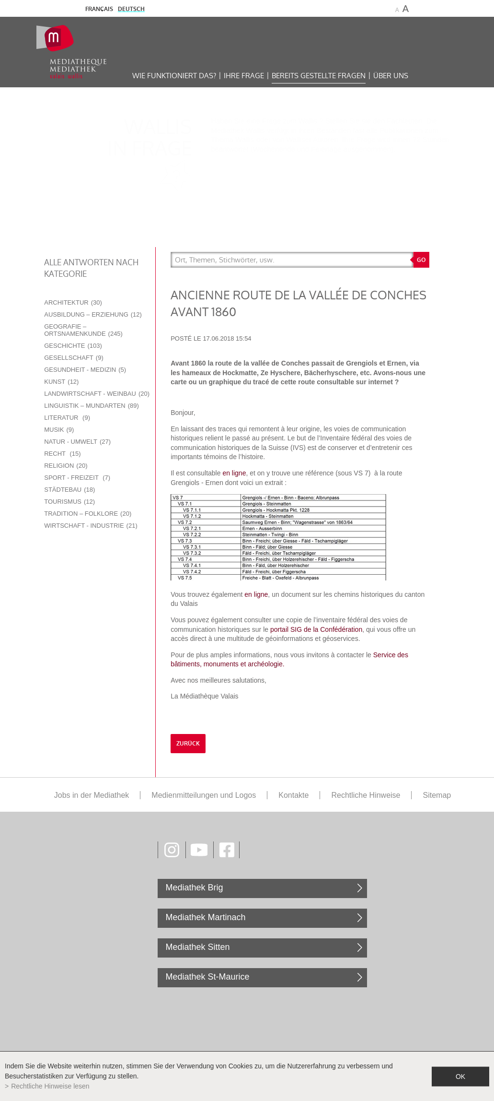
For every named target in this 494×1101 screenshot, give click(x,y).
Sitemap (437, 795)
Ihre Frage (244, 76)
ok (460, 1076)
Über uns (390, 76)
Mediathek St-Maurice (207, 977)
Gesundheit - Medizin (85, 369)
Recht (62, 453)
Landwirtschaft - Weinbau (96, 393)
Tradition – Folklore (87, 513)
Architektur (73, 302)
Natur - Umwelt (77, 441)
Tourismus (69, 501)
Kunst (61, 381)
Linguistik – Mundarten (91, 405)
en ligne (234, 473)
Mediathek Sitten (197, 947)
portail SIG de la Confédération (316, 629)
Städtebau (69, 489)
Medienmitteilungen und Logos (203, 795)
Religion (65, 465)
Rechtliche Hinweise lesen (50, 1086)
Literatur (67, 417)
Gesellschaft (73, 357)
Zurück (188, 743)
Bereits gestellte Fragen (319, 76)
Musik (59, 429)
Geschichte (73, 345)
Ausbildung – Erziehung (93, 314)
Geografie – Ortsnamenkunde (83, 330)
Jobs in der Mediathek (91, 795)
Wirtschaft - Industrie (91, 525)
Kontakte (293, 795)
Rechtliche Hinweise (365, 795)
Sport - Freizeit (77, 477)
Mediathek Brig (194, 887)
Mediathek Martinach (205, 917)
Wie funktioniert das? (174, 76)
